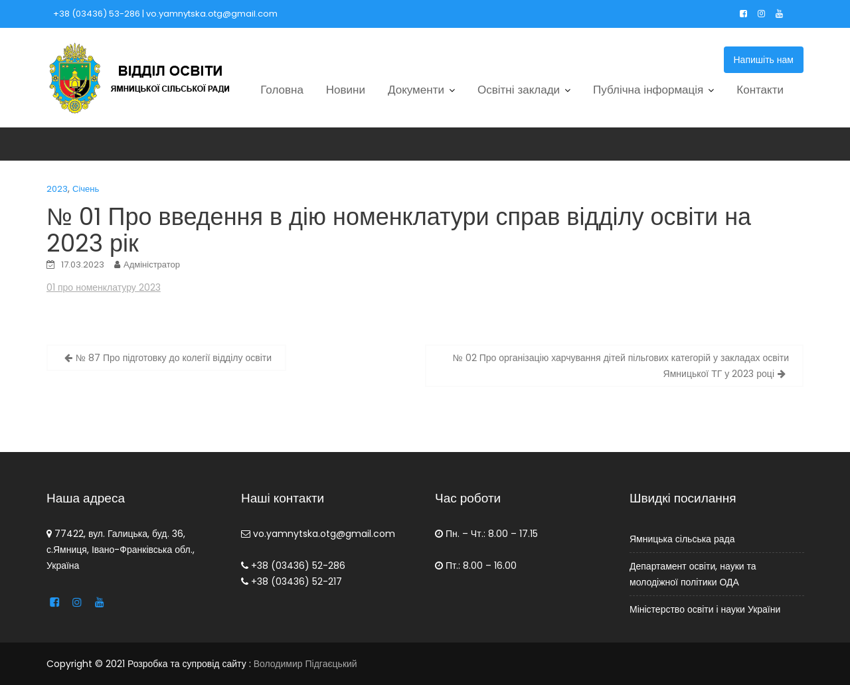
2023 (57, 189)
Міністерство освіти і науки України (705, 609)
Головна (281, 90)
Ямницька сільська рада (682, 539)
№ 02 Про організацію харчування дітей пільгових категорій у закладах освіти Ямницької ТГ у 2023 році (621, 365)
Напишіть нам (764, 59)
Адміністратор (152, 264)
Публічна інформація (648, 90)
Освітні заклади (518, 90)
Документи (416, 90)
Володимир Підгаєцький (305, 663)
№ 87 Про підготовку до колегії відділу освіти (174, 357)
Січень (85, 189)
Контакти (760, 90)
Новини (345, 90)
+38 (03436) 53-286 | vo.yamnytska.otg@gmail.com (165, 13)
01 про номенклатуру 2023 (103, 287)
